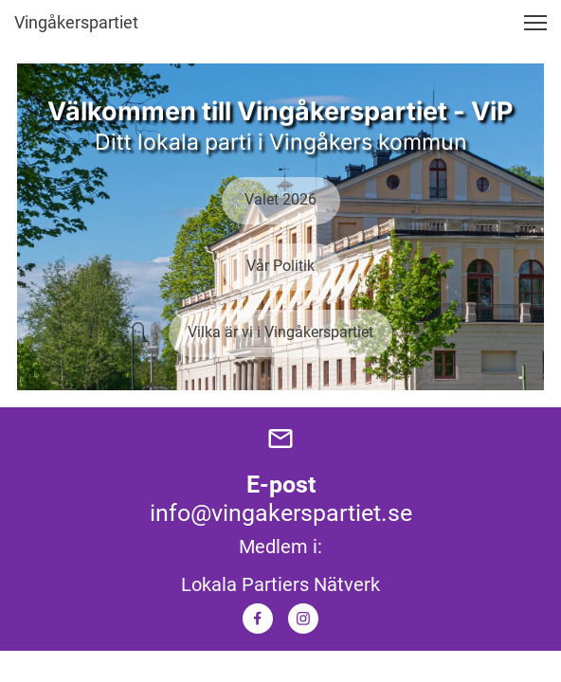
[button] (535, 22)
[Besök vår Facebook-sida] (258, 618)
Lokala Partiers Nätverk (280, 584)
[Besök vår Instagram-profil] (303, 618)
